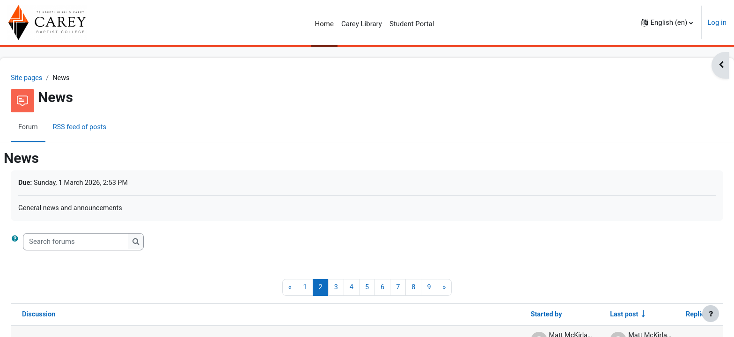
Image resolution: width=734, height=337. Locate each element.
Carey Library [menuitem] (361, 24)
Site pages (49, 78)
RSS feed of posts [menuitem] (104, 128)
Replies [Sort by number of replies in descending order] (674, 316)
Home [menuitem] (324, 24)
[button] (667, 22)
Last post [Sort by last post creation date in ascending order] (599, 316)
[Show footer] (710, 313)
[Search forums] (98, 243)
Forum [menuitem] (51, 128)
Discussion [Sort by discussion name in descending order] (61, 316)
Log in (717, 22)
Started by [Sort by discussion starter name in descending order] (520, 316)
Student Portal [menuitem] (411, 24)
